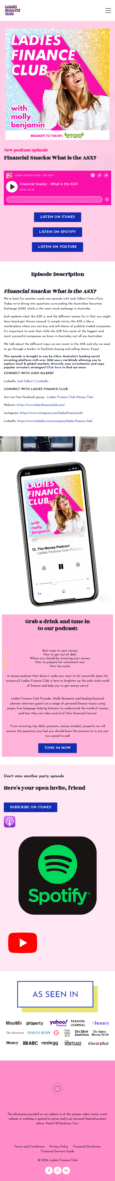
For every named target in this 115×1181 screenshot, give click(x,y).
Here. (75, 1123)
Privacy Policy (58, 1146)
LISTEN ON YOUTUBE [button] (57, 247)
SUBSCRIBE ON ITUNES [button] (30, 807)
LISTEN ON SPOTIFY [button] (57, 232)
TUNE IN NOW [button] (57, 748)
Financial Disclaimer (87, 1146)
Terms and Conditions (29, 1146)
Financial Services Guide (57, 1151)
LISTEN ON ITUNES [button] (57, 217)
